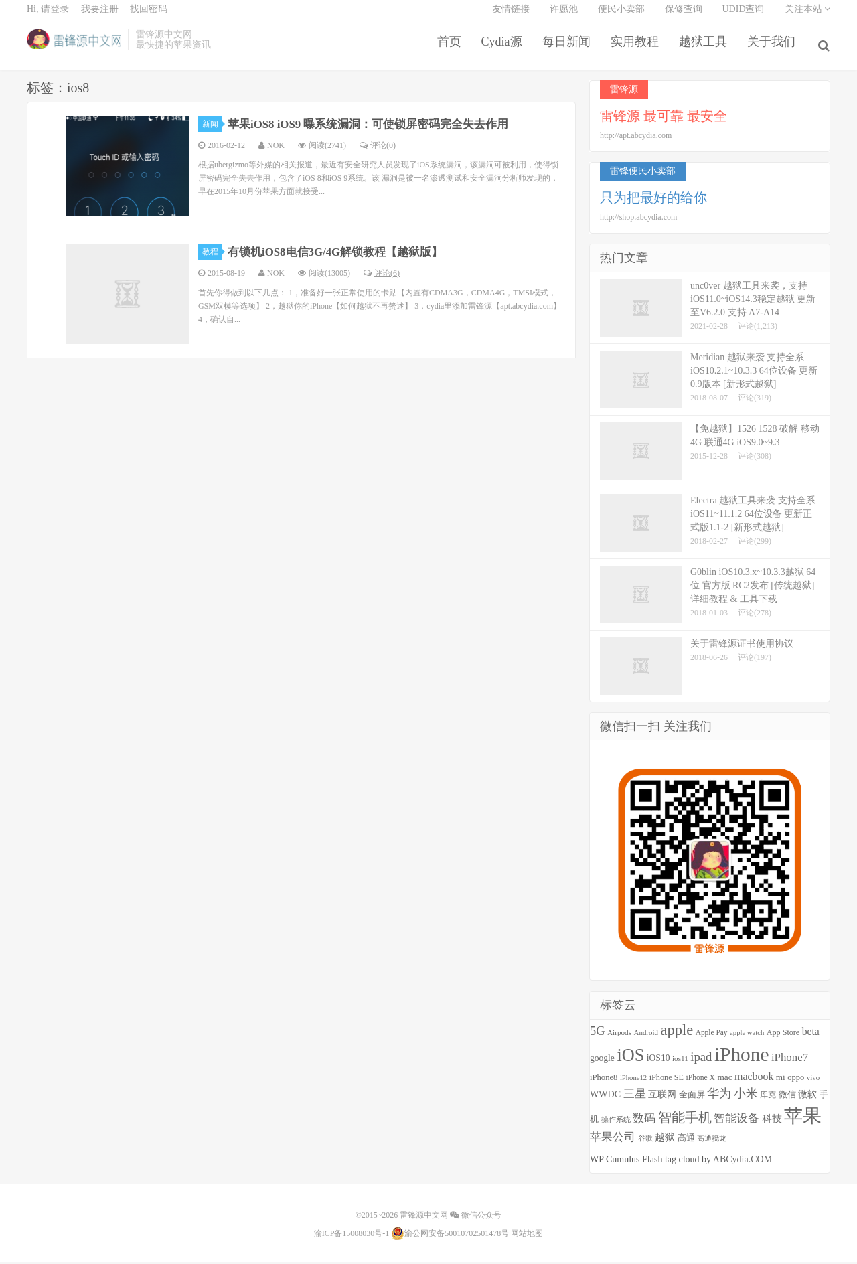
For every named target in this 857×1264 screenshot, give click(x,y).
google (602, 1061)
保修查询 (683, 17)
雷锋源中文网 (74, 47)
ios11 (680, 1062)
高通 (686, 1141)
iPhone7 (789, 1060)
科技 (772, 1121)
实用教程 (637, 49)
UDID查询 (743, 17)
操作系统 (616, 1122)
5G (597, 1033)
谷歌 (645, 1141)
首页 (452, 49)
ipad (701, 1060)
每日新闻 (569, 49)
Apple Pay (712, 1035)
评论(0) (378, 148)
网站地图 (527, 1235)
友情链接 (511, 17)
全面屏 (692, 1097)
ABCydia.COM (742, 1162)
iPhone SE (666, 1080)
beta (811, 1034)
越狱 (665, 1140)
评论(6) (382, 276)
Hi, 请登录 (48, 17)
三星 (634, 1096)
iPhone (741, 1058)
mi (780, 1080)
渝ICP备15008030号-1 (352, 1235)
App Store (783, 1035)
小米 (746, 1096)
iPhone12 (633, 1080)
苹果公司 (612, 1139)
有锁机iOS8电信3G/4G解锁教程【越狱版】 (343, 254)
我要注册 (100, 17)
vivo (813, 1080)
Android (646, 1035)
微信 (787, 1097)
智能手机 (685, 1120)
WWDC (605, 1096)
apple (676, 1032)
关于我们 (774, 49)
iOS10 (658, 1061)
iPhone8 (603, 1080)
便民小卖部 (621, 17)
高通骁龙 (711, 1141)
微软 (807, 1097)
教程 (212, 254)
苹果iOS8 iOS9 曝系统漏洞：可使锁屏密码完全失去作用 (378, 126)
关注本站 (808, 17)
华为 (719, 1096)
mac (724, 1080)
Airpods (619, 1035)
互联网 (662, 1097)
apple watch (747, 1035)
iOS (630, 1059)
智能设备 (736, 1121)
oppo (795, 1080)
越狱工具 (706, 49)
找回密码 (148, 17)
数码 (644, 1121)
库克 (768, 1097)
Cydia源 (504, 49)
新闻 (212, 126)
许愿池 (564, 17)
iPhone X (700, 1080)
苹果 (803, 1118)
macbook (753, 1079)
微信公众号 (475, 1217)
